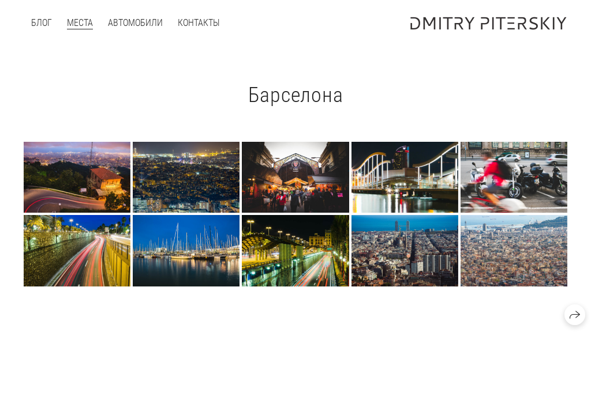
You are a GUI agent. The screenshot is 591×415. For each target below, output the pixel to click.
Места (80, 22)
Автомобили (135, 22)
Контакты (199, 22)
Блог (41, 22)
